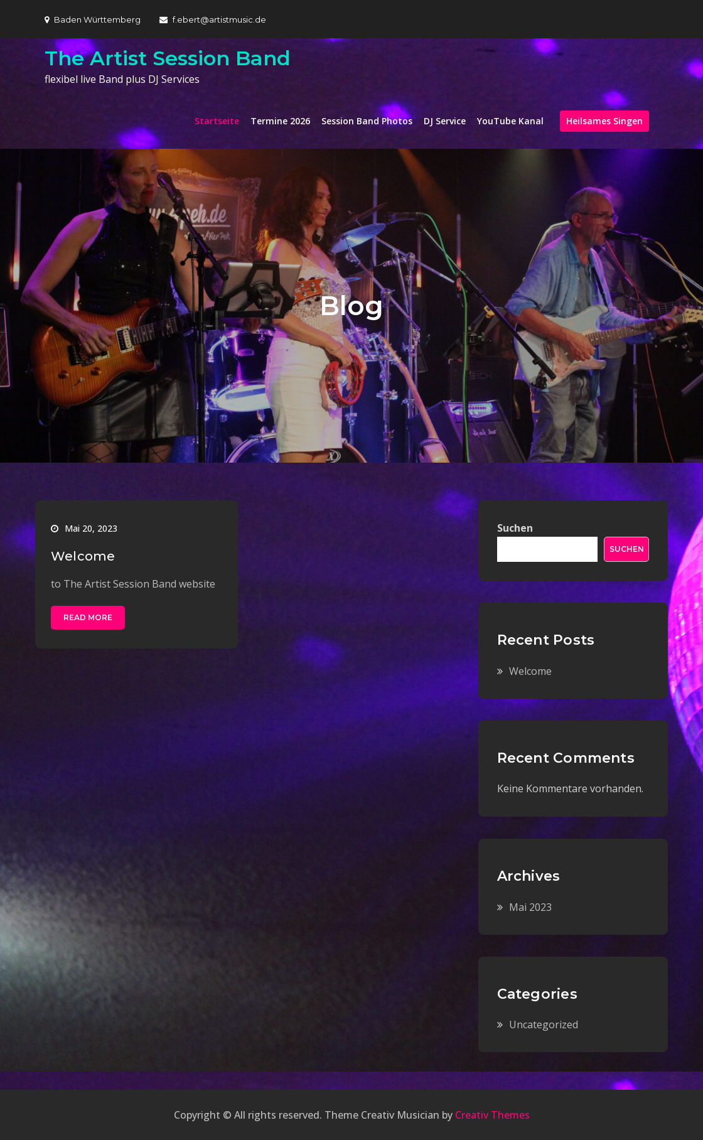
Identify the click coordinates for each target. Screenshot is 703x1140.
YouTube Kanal (510, 121)
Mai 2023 (530, 907)
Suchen (515, 528)
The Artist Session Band (168, 58)
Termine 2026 (280, 121)
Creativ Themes (492, 1115)
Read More (87, 617)
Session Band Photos (366, 121)
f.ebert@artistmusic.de (212, 19)
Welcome (83, 556)
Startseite (217, 121)
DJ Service (445, 121)
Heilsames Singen (604, 121)
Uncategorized (543, 1024)
